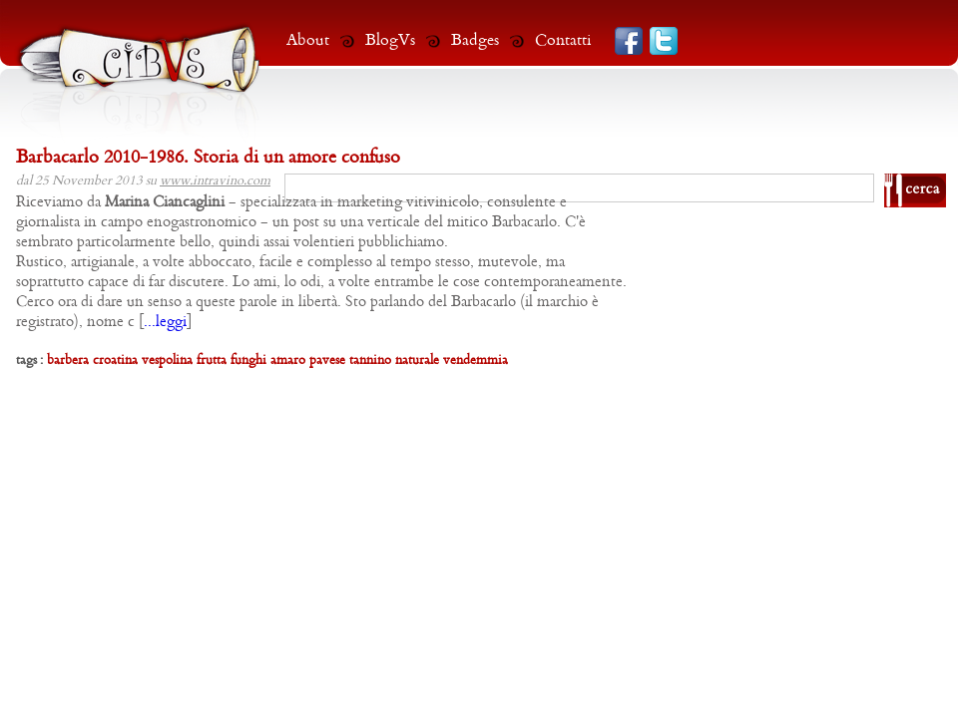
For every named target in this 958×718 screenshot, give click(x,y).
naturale (417, 360)
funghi (248, 360)
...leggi (165, 322)
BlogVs (390, 40)
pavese (327, 360)
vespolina (167, 360)
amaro (287, 360)
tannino (370, 360)
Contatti (563, 40)
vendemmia (475, 360)
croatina (115, 360)
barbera (68, 360)
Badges (475, 40)
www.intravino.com (215, 181)
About (307, 40)
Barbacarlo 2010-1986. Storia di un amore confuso (208, 158)
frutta (212, 360)
